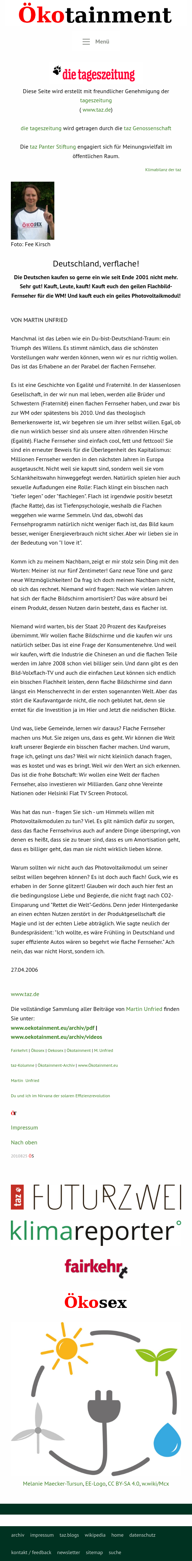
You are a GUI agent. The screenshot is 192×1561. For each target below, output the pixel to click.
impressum (42, 1535)
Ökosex (38, 1050)
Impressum (24, 1127)
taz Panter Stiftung (53, 146)
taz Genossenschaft (147, 128)
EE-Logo (95, 1483)
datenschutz (142, 1535)
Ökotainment (79, 1050)
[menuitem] (17, 1535)
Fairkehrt (19, 1050)
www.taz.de (97, 109)
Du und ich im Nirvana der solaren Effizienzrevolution (60, 1095)
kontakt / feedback (31, 1552)
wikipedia (95, 1535)
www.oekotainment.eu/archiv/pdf (52, 1027)
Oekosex (55, 1050)
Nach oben (24, 1142)
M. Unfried (103, 1050)
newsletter (68, 1552)
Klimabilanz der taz (163, 169)
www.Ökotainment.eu (98, 1065)
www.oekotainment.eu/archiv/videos (56, 1036)
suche (115, 1552)
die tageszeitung (41, 128)
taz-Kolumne (22, 1065)
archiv (17, 1535)
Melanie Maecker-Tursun (53, 1483)
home (117, 1535)
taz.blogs (69, 1535)
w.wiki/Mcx (155, 1483)
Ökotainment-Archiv (56, 1065)
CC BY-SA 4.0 (123, 1483)
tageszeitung (96, 100)
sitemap (94, 1552)
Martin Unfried (144, 1008)
